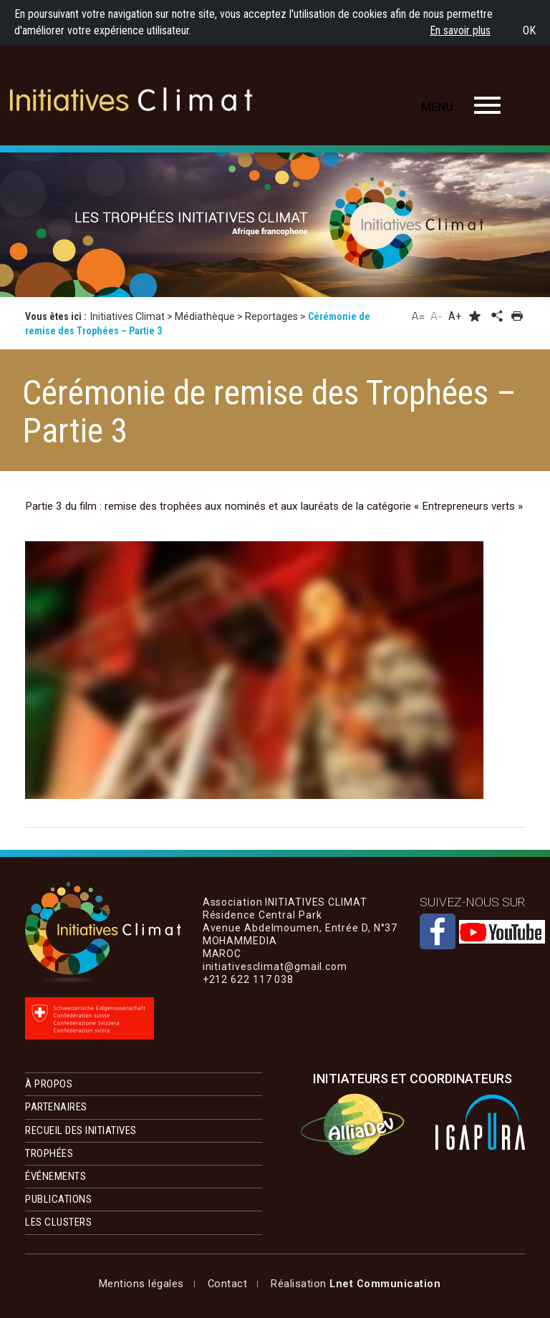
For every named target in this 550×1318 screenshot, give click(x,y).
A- (436, 315)
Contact (228, 1283)
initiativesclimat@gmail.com (275, 1005)
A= (418, 315)
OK (529, 30)
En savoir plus (460, 30)
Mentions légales (141, 1283)
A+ (454, 316)
